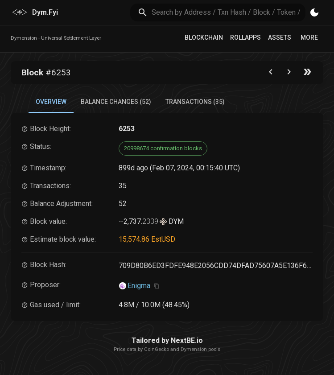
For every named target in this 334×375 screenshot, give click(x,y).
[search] (228, 12)
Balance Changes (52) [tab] (116, 101)
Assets (279, 37)
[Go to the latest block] (307, 73)
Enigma (139, 285)
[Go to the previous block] (270, 73)
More (309, 37)
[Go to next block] (289, 73)
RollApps (245, 37)
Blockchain (204, 37)
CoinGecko (156, 349)
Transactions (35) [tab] (195, 101)
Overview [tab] (51, 101)
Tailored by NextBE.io (167, 340)
